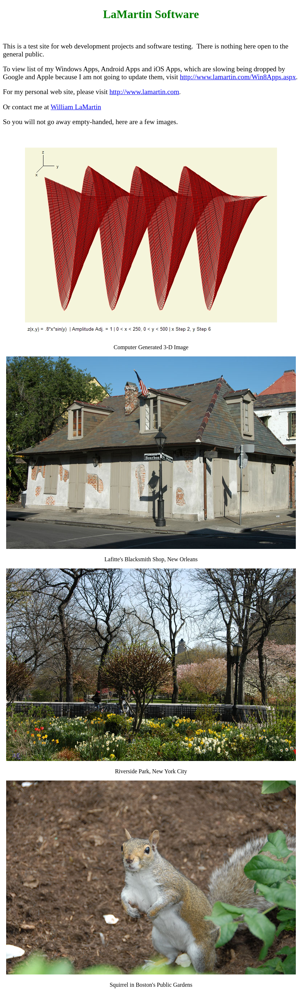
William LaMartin (76, 107)
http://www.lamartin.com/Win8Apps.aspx (238, 77)
